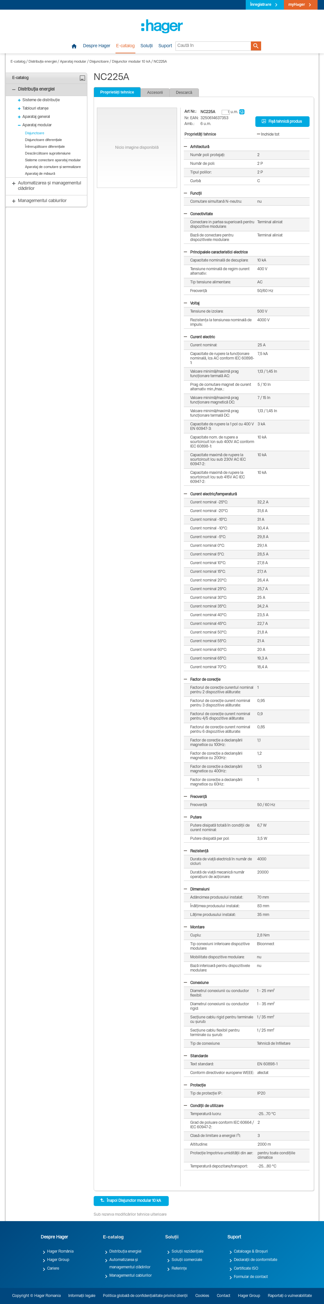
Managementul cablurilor (130, 1276)
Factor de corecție (202, 680)
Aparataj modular (73, 62)
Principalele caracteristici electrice (216, 252)
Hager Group (58, 1260)
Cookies (202, 1296)
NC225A (160, 62)
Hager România (60, 1252)
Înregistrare (260, 5)
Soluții (147, 46)
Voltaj (192, 304)
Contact (223, 1296)
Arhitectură (196, 147)
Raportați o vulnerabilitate (290, 1296)
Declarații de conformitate (255, 1260)
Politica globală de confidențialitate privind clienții (145, 1296)
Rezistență (196, 851)
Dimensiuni (196, 890)
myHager (296, 5)
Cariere (53, 1269)
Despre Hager (96, 46)
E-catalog (125, 46)
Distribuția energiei (43, 62)
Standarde (196, 1056)
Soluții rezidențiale (187, 1252)
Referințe (179, 1269)
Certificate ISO (246, 1269)
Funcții (193, 194)
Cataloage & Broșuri (251, 1252)
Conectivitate (198, 214)
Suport (165, 46)
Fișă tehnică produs (282, 121)
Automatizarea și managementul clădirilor (129, 1263)
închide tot (268, 135)
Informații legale (81, 1296)
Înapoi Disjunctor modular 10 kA (130, 1200)
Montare (194, 927)
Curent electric (199, 337)
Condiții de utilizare (203, 1106)
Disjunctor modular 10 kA (131, 62)
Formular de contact (251, 1277)
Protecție (195, 1085)
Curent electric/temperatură (210, 494)
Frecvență (195, 797)
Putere (192, 818)
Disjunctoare (99, 62)
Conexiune (196, 983)
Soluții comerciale (187, 1260)
